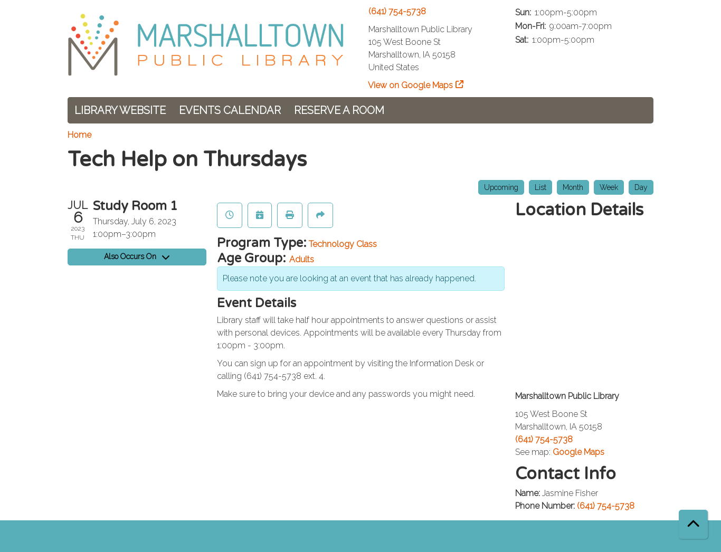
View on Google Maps (410, 85)
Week (609, 187)
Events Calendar (230, 110)
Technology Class (343, 244)
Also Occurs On (136, 256)
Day (641, 187)
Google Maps (578, 452)
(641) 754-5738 (397, 11)
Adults (301, 259)
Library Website (120, 110)
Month (573, 187)
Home (79, 135)
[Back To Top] (693, 524)
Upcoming (501, 187)
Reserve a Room (339, 110)
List (540, 187)
